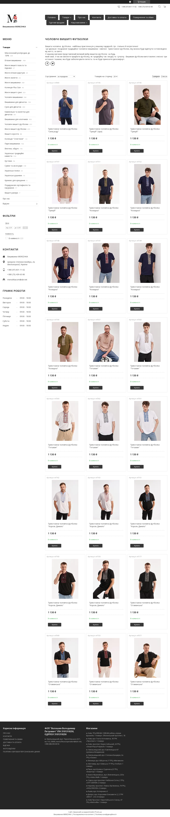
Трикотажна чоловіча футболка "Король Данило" (62, 525)
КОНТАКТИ (7, 736)
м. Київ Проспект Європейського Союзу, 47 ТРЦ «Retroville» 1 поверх (104, 801)
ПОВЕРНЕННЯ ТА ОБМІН (12, 739)
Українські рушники (13, 175)
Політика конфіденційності (105, 814)
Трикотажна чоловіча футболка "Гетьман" (103, 367)
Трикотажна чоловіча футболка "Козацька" (103, 209)
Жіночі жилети (11, 77)
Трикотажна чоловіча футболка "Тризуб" (145, 130)
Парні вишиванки (12, 143)
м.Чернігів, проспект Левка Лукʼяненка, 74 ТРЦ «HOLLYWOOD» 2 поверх (105, 787)
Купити (54, 151)
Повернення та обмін (143, 17)
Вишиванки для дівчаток (16, 102)
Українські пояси (12, 170)
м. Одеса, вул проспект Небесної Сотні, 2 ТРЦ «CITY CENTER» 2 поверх (105, 781)
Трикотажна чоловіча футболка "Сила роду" (62, 130)
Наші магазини (78, 22)
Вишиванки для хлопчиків (16, 119)
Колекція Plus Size (13, 87)
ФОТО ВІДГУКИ (9, 748)
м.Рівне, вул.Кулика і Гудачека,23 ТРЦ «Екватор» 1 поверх (102, 770)
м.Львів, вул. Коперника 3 (97, 791)
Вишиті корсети (12, 134)
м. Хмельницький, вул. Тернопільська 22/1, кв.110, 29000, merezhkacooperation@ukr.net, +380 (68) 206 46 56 (63, 741)
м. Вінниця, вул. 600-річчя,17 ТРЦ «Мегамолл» (105, 760)
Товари (65, 17)
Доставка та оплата (117, 17)
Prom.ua (98, 812)
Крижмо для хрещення (15, 180)
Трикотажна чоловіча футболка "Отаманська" (145, 604)
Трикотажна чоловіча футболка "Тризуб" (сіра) (103, 130)
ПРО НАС (6, 733)
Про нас (82, 17)
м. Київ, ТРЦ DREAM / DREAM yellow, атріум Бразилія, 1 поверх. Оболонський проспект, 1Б (105, 734)
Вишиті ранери (11, 192)
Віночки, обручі (12, 148)
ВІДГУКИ (6, 745)
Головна (52, 17)
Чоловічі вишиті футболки (16, 124)
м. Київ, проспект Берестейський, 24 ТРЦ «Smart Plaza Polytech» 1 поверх (103, 745)
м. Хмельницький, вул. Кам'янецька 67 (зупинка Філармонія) (102, 750)
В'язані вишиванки (13, 60)
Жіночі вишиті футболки (15, 129)
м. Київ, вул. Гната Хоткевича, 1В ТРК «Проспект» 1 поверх (101, 739)
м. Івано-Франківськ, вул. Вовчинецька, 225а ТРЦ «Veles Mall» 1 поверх (105, 775)
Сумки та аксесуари (13, 165)
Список (164, 76)
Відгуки (6, 203)
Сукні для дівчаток (13, 107)
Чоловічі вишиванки (14, 97)
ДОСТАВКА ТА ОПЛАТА (12, 742)
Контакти (96, 17)
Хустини (8, 161)
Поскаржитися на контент (83, 814)
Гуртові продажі (56, 22)
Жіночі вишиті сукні (13, 92)
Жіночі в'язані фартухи (15, 73)
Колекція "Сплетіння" (14, 139)
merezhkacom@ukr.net (17, 279)
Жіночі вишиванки (13, 82)
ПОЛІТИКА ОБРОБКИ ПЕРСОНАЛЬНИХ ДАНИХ (21, 751)
